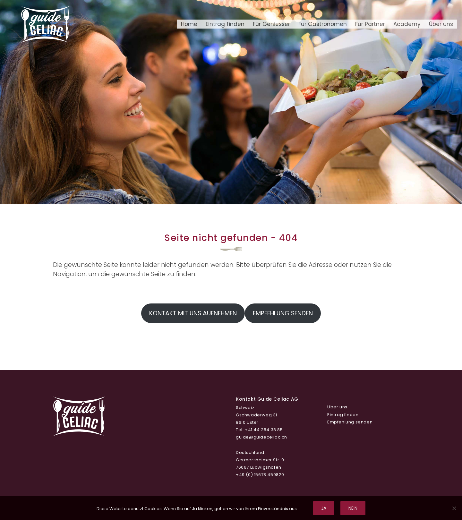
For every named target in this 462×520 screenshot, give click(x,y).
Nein (352, 508)
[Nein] (454, 508)
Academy (407, 24)
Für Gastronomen (322, 24)
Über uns (441, 24)
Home (189, 24)
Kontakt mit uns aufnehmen (193, 313)
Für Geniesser (271, 24)
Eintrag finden (225, 24)
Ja (323, 508)
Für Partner (370, 24)
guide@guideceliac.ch (261, 437)
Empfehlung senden (283, 313)
